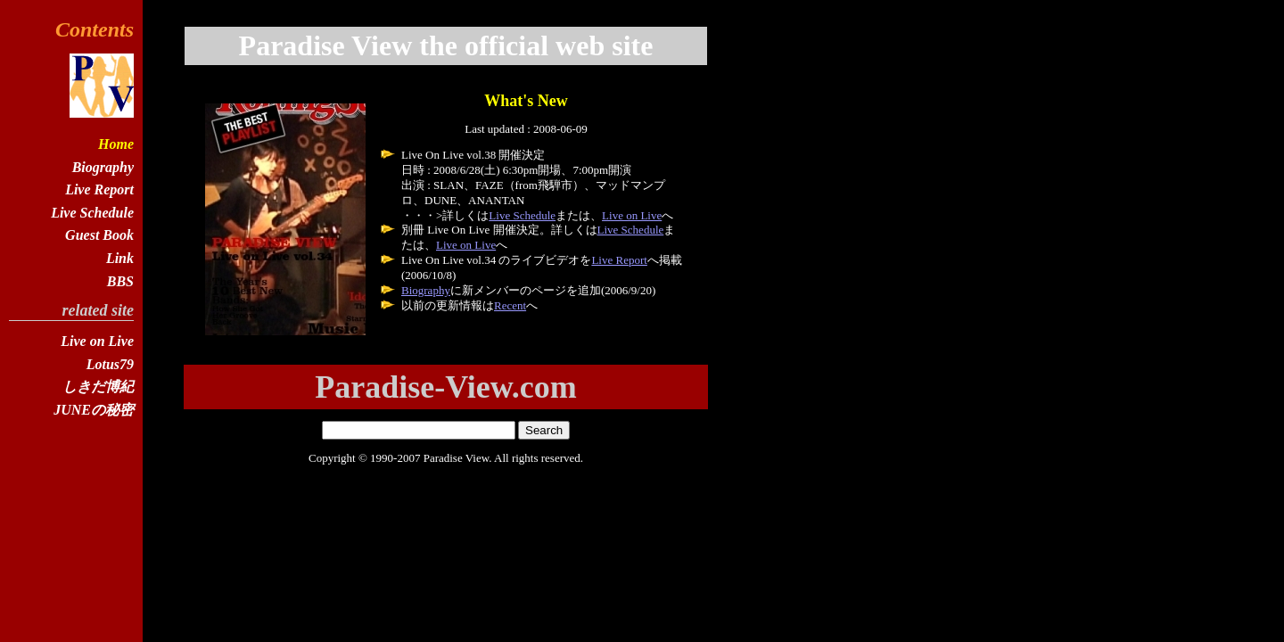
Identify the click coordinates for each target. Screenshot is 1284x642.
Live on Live (632, 215)
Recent (510, 305)
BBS (120, 281)
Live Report (618, 260)
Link (120, 258)
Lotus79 (110, 364)
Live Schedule (522, 215)
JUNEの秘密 (94, 409)
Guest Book (99, 235)
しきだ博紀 (98, 386)
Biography (425, 290)
